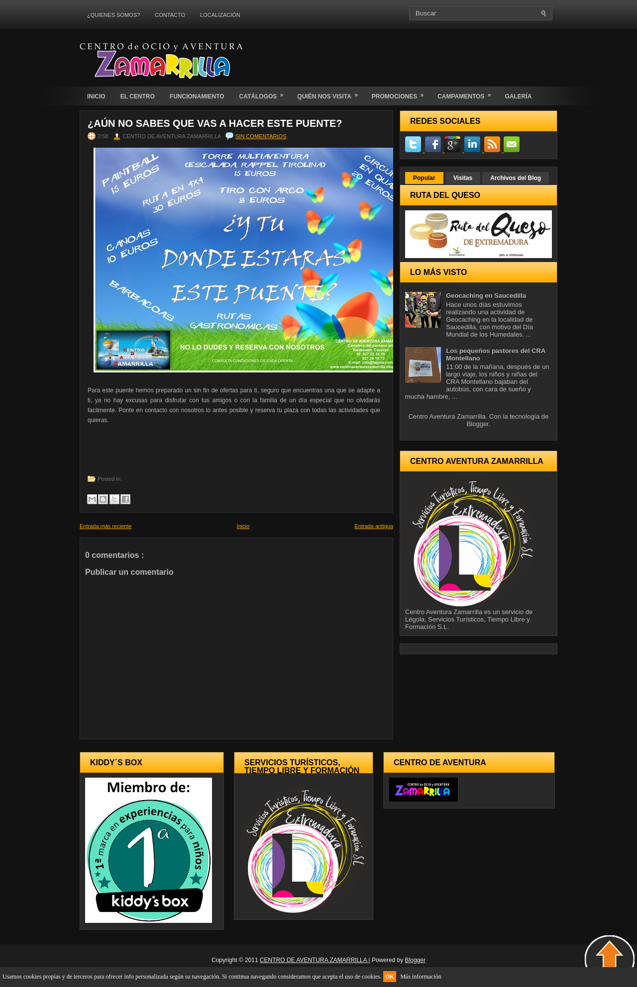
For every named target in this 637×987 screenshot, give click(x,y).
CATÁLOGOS (264, 93)
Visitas (462, 178)
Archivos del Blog (515, 178)
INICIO (96, 96)
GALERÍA (518, 96)
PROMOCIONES (401, 93)
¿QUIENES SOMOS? (113, 15)
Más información (420, 976)
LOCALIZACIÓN (220, 15)
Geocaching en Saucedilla (486, 295)
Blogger (478, 424)
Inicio (243, 526)
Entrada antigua (373, 526)
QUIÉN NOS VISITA (330, 93)
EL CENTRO (137, 96)
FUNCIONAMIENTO (197, 96)
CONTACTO (170, 15)
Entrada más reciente (106, 526)
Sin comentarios (260, 136)
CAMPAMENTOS (467, 93)
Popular (424, 178)
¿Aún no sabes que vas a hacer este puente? (215, 123)
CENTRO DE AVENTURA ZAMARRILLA (314, 960)
